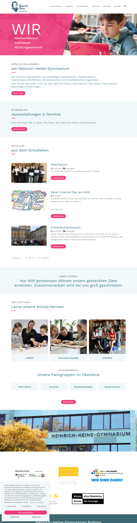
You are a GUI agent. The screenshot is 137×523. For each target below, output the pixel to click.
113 (39, 258)
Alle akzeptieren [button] (25, 512)
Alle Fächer (68, 402)
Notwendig (10, 506)
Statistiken (26, 506)
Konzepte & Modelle (68, 357)
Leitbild (30, 357)
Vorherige (16, 258)
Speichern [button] (14, 517)
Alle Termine (19, 129)
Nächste (45, 258)
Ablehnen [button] (36, 517)
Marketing (41, 506)
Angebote (107, 357)
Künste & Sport (112, 386)
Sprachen (54, 386)
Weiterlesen (58, 178)
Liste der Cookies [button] (37, 502)
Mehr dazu (18, 93)
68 (27, 258)
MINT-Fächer (24, 386)
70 (33, 258)
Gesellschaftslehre (83, 386)
